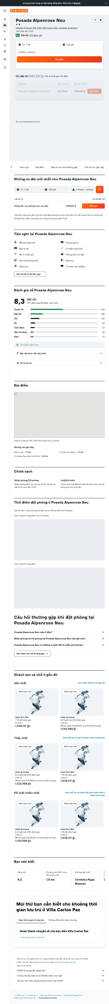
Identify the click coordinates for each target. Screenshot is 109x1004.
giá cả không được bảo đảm (65, 962)
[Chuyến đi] (5, 59)
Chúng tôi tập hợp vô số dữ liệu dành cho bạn (61, 975)
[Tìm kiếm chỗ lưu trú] (5, 25)
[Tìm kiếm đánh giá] (62, 345)
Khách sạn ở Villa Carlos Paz (32, 937)
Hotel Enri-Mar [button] (22, 717)
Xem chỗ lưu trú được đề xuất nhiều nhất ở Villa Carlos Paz (85, 794)
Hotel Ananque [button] (68, 717)
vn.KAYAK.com (19, 995)
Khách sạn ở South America (50, 995)
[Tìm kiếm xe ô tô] (5, 31)
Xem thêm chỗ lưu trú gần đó (91, 683)
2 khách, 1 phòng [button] (26, 52)
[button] (106, 3)
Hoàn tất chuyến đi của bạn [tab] (31, 920)
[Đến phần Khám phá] (5, 39)
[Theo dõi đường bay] (5, 45)
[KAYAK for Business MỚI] (5, 51)
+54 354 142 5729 (24, 31)
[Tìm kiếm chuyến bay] (5, 19)
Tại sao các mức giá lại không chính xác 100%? (61, 980)
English (77, 3)
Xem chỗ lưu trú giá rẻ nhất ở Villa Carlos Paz (84, 737)
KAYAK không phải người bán (61, 970)
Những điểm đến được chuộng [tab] (63, 920)
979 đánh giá (35, 35)
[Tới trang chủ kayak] (19, 10)
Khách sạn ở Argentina (72, 995)
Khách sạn (32, 995)
